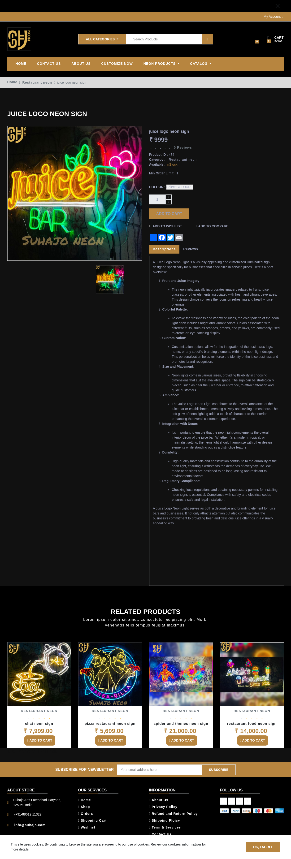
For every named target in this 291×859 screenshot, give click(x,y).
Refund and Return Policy (173, 814)
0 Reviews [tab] (183, 147)
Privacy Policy (163, 807)
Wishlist (87, 827)
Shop (84, 807)
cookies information (184, 844)
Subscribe (218, 769)
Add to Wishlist (165, 226)
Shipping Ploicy (164, 820)
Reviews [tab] (190, 249)
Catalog (199, 63)
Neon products (160, 63)
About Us (158, 800)
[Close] (277, 6)
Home (21, 63)
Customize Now (117, 63)
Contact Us (49, 63)
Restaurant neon (37, 82)
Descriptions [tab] (164, 249)
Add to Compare (213, 226)
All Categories (101, 39)
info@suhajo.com (30, 825)
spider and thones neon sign (181, 723)
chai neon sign (39, 723)
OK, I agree (263, 847)
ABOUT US (81, 63)
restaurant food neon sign (252, 723)
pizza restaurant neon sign (110, 723)
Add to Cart (169, 214)
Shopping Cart (92, 820)
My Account (272, 16)
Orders (85, 814)
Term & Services (165, 827)
